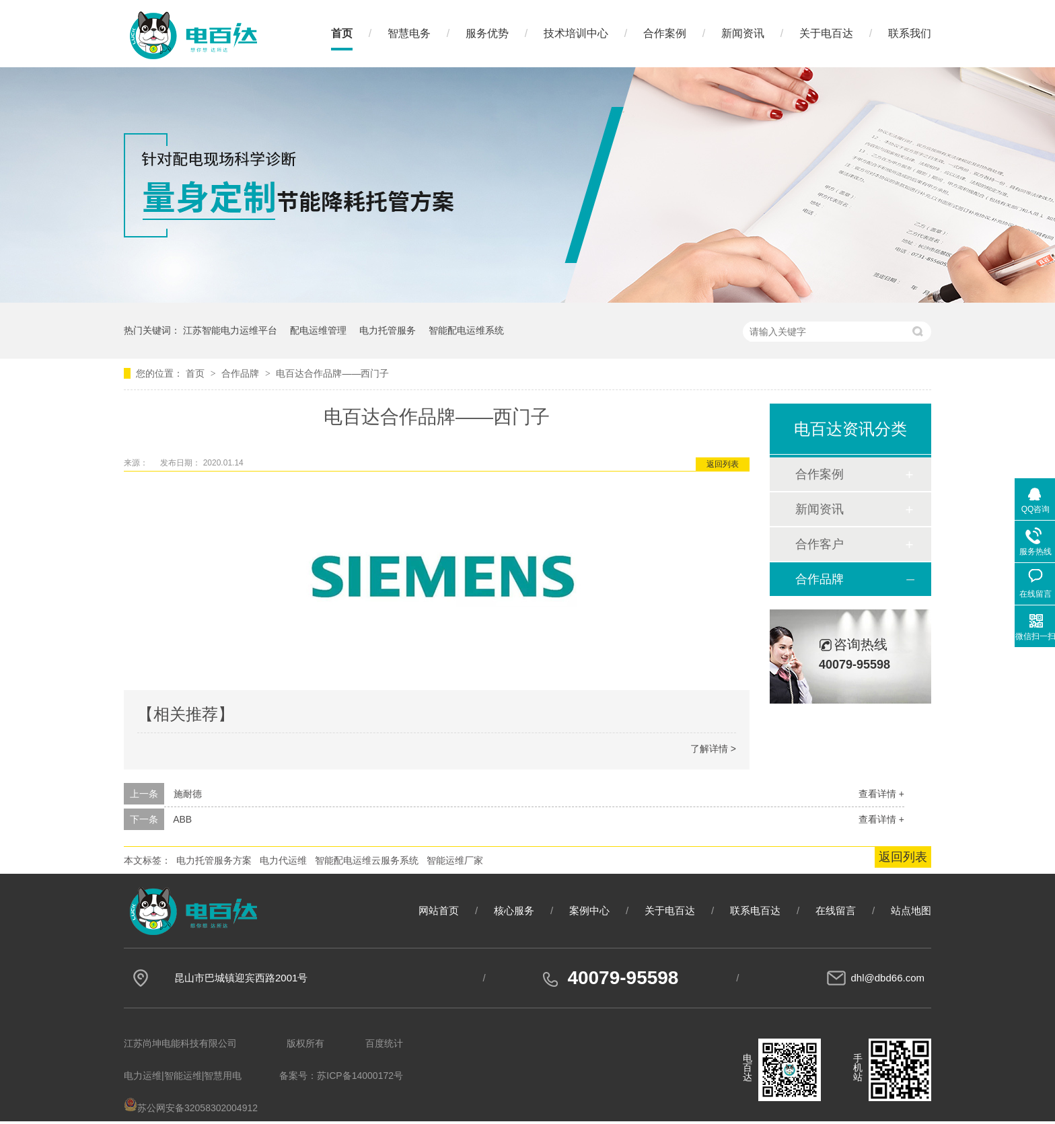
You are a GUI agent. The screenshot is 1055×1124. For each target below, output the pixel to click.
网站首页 (439, 910)
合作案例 (664, 33)
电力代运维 (283, 860)
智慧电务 (409, 33)
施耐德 (188, 793)
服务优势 (487, 33)
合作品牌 (241, 373)
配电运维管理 (318, 330)
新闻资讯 (742, 33)
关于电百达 (826, 33)
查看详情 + (881, 793)
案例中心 (589, 910)
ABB (182, 819)
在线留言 (835, 910)
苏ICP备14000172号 (360, 1075)
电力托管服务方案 (214, 860)
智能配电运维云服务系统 (367, 860)
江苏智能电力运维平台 (230, 330)
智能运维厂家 (455, 860)
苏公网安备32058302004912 (191, 1107)
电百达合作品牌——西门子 (332, 373)
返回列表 (722, 464)
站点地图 (911, 910)
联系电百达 (755, 910)
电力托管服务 (387, 330)
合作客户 (819, 544)
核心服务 (514, 910)
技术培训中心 (576, 33)
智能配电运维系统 (466, 330)
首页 (342, 33)
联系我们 (909, 33)
